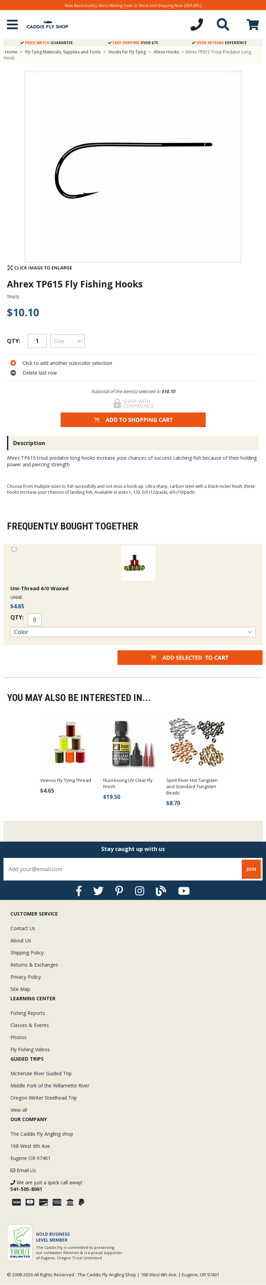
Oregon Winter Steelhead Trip (43, 1097)
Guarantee (46, 42)
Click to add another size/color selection (67, 363)
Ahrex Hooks (166, 52)
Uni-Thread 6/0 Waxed (39, 588)
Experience (219, 42)
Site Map (20, 989)
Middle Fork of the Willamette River (49, 1085)
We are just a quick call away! (46, 1185)
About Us (20, 940)
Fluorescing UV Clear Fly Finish (128, 783)
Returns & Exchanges (34, 964)
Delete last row (40, 372)
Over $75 (133, 42)
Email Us (23, 1170)
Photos (18, 1037)
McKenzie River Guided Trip (41, 1073)
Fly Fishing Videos (30, 1049)
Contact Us (22, 928)
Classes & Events (29, 1025)
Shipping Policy (27, 952)
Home (11, 52)
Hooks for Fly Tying (127, 52)
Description (29, 443)
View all (18, 1110)
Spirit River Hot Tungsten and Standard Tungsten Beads (192, 786)
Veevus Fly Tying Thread (65, 780)
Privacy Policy (25, 977)
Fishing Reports (27, 1013)
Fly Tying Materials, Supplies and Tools (62, 52)
